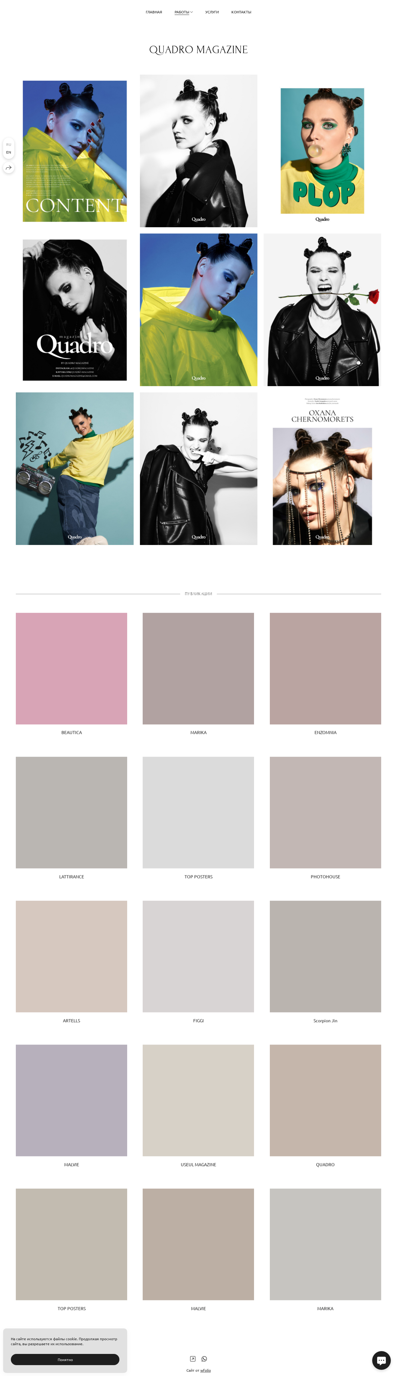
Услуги (212, 11)
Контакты (241, 11)
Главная (154, 11)
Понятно (65, 1359)
